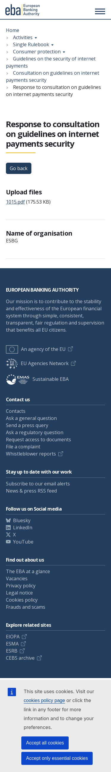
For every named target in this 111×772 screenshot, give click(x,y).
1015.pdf (15, 202)
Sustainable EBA (37, 379)
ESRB (11, 651)
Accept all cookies (45, 742)
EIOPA (13, 636)
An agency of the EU (36, 349)
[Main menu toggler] (99, 11)
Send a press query (27, 425)
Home (12, 30)
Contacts (15, 411)
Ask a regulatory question (34, 432)
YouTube (23, 541)
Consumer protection (37, 51)
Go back (19, 168)
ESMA (12, 643)
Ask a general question (31, 418)
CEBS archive (20, 658)
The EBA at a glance (28, 571)
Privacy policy (21, 585)
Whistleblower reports (31, 453)
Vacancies (17, 578)
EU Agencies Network (37, 363)
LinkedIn (22, 527)
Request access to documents (38, 439)
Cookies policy (22, 600)
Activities (23, 37)
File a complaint (23, 446)
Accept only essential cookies (57, 758)
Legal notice (19, 592)
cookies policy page (44, 700)
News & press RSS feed (31, 491)
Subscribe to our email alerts (38, 483)
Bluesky (21, 520)
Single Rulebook (31, 44)
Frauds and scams (25, 607)
